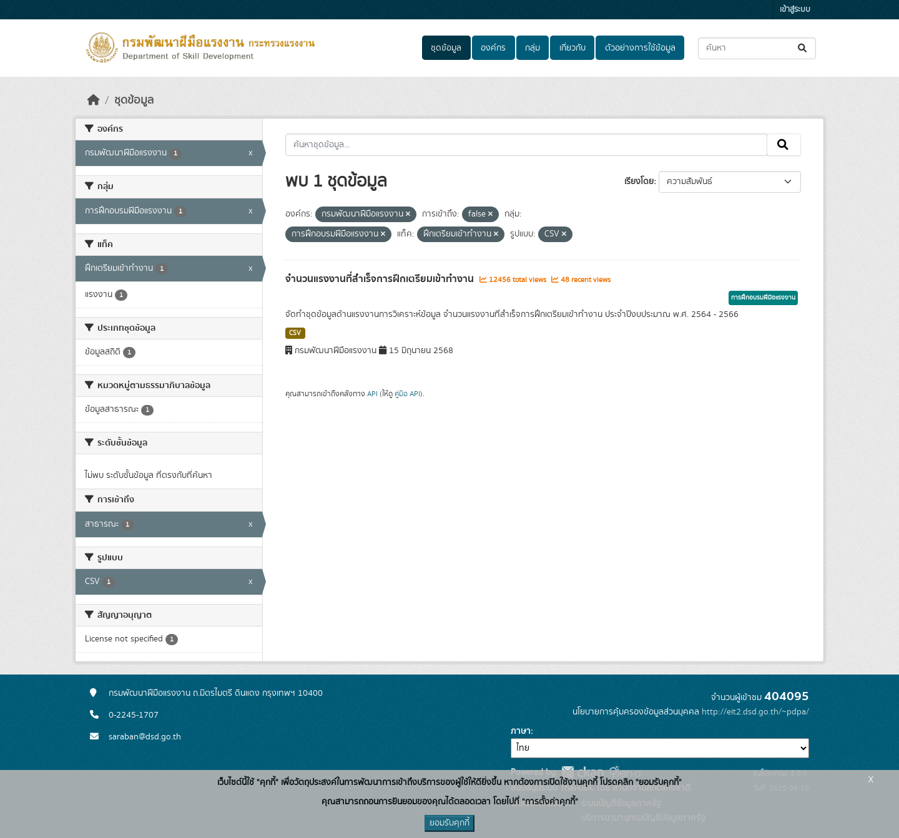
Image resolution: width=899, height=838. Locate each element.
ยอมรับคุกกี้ (449, 823)
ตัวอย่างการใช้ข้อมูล (640, 48)
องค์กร (493, 48)
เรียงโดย (639, 181)
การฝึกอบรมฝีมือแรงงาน (763, 297)
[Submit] (803, 48)
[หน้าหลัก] (93, 100)
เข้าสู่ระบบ (795, 10)
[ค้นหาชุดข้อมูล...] (757, 48)
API (372, 393)
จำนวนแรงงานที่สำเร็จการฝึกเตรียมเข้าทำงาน (380, 279)
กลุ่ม (532, 48)
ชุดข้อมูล (446, 48)
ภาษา (521, 731)
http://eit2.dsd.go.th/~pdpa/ (755, 712)
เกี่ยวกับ (572, 48)
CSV (295, 333)
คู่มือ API (407, 393)
